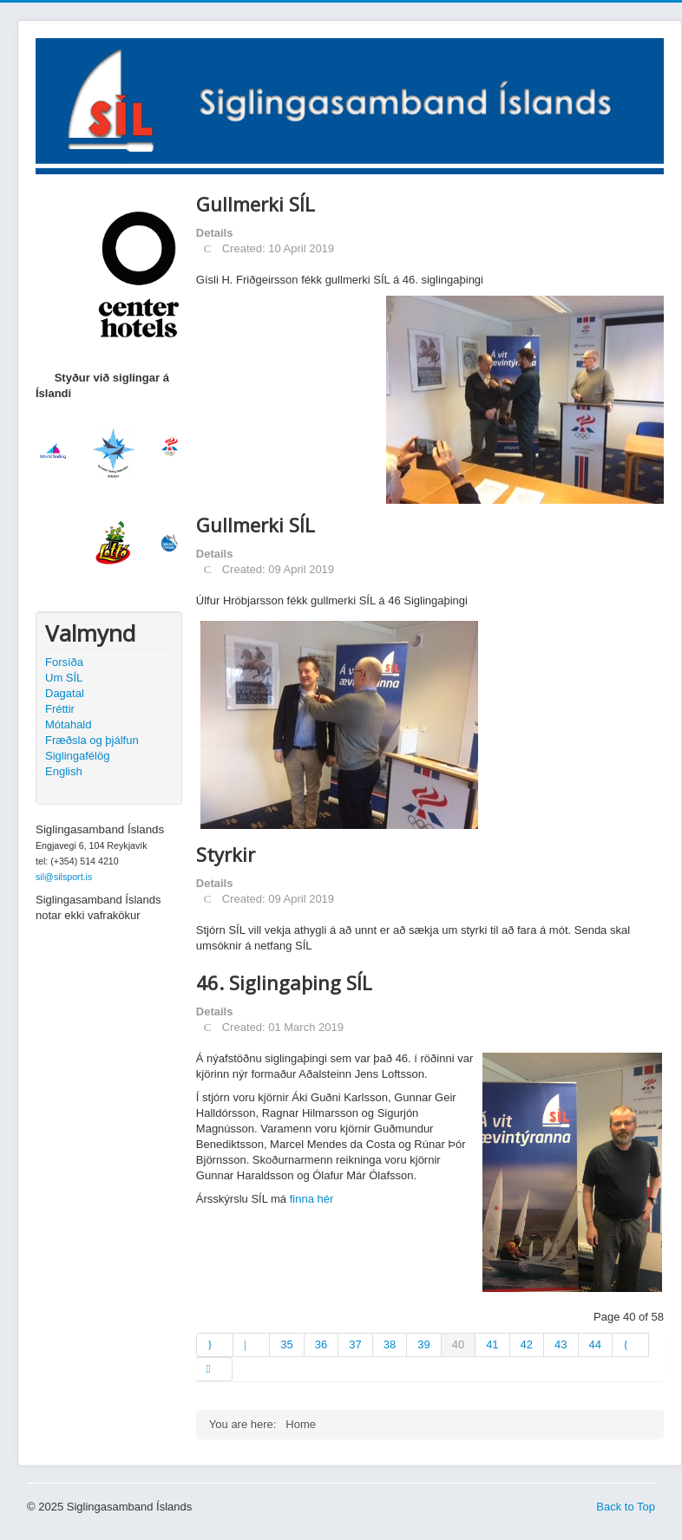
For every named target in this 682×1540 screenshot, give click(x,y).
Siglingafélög (77, 755)
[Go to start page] (214, 1345)
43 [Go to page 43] (560, 1344)
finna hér (312, 1198)
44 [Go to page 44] (595, 1344)
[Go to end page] (214, 1369)
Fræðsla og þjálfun (92, 740)
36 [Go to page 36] (321, 1344)
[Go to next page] (631, 1345)
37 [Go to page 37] (355, 1344)
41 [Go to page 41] (492, 1344)
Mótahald (68, 724)
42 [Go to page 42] (527, 1344)
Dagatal (64, 693)
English (63, 771)
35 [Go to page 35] (286, 1344)
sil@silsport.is (64, 876)
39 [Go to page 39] (423, 1344)
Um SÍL (63, 677)
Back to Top (625, 1506)
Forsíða (64, 662)
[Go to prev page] (251, 1345)
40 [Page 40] (458, 1344)
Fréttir (60, 708)
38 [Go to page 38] (390, 1344)
